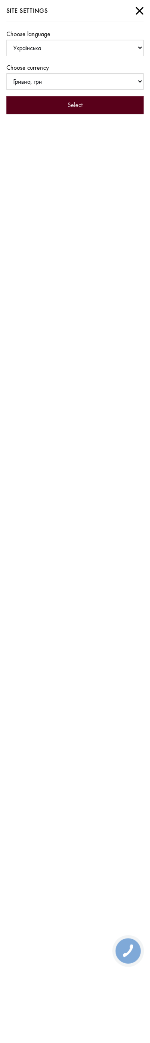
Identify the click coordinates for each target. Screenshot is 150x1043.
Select (75, 105)
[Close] (139, 10)
